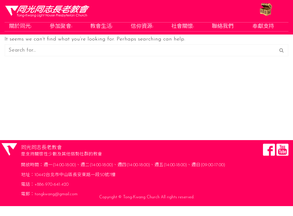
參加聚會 (61, 27)
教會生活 (102, 27)
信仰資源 (142, 27)
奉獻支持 (263, 27)
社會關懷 (183, 27)
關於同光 (21, 27)
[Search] (140, 50)
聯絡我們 (223, 27)
